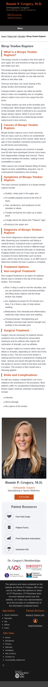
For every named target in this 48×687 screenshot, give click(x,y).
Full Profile (24, 497)
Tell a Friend (10, 653)
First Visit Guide (16, 516)
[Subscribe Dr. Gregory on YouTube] (24, 684)
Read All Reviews (35, 626)
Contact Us (10, 657)
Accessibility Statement (15, 660)
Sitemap (8, 647)
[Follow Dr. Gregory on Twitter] (18, 684)
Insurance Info (15, 549)
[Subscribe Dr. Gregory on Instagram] (30, 684)
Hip (5, 621)
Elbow (7, 625)
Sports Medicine (11, 615)
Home (3, 36)
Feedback (9, 650)
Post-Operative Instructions (21, 538)
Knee (6, 628)
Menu (23, 28)
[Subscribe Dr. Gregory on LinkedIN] (36, 684)
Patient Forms (15, 527)
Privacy (8, 644)
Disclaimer (9, 641)
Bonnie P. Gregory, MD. (35, 615)
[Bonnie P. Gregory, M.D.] (24, 7)
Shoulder (21, 36)
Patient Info (12, 36)
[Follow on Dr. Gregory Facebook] (11, 684)
